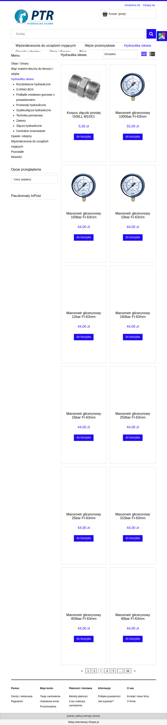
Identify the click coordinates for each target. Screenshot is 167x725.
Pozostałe (17, 151)
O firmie (131, 701)
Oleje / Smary (20, 63)
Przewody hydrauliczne (31, 105)
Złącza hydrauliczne (29, 125)
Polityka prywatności (109, 696)
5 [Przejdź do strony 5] (113, 671)
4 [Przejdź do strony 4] (107, 671)
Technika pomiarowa (29, 115)
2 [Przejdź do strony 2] (94, 671)
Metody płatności (78, 696)
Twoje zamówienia (50, 696)
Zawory (21, 120)
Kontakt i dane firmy (138, 696)
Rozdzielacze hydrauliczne (33, 84)
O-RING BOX (25, 89)
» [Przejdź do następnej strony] (135, 671)
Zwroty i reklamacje (21, 696)
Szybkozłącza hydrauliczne (33, 110)
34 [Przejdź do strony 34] (127, 671)
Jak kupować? (106, 701)
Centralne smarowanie (30, 131)
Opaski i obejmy (21, 136)
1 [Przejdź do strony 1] (88, 671)
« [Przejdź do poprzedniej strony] (82, 671)
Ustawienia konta (49, 701)
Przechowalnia (48, 706)
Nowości (16, 157)
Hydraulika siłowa (22, 79)
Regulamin (17, 701)
